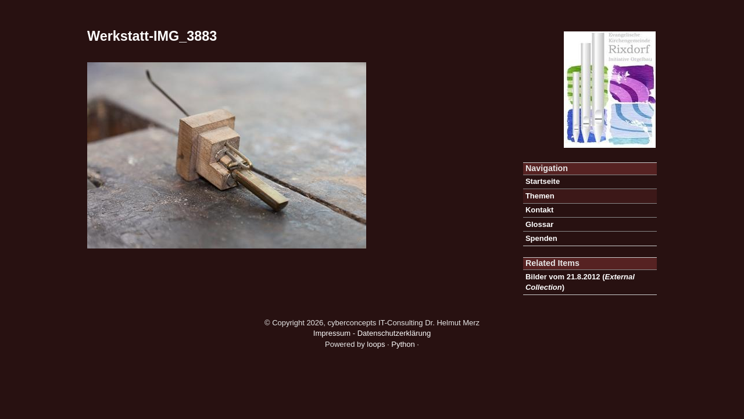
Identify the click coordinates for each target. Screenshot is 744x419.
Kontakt (539, 209)
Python (402, 344)
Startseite (542, 181)
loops (376, 344)
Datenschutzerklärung (394, 333)
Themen (540, 195)
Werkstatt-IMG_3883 (152, 36)
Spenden (541, 238)
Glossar (539, 224)
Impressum (331, 333)
